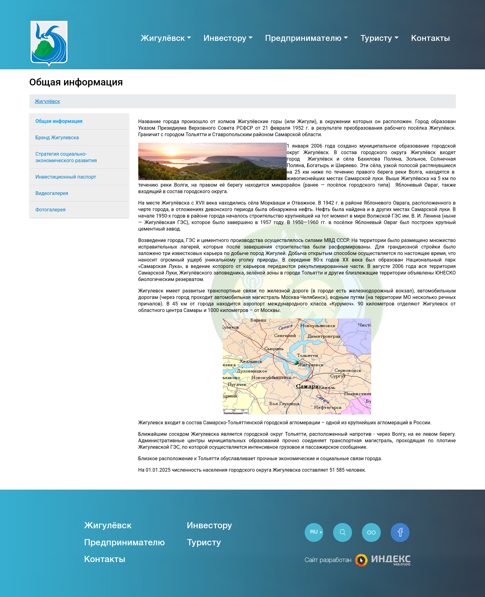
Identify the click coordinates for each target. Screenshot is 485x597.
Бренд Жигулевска (57, 138)
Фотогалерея (51, 210)
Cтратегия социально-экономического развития (66, 157)
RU (314, 532)
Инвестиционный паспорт (66, 177)
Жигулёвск (163, 38)
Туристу (376, 38)
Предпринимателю (303, 38)
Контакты (430, 38)
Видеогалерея (52, 193)
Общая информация (59, 121)
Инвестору (225, 38)
